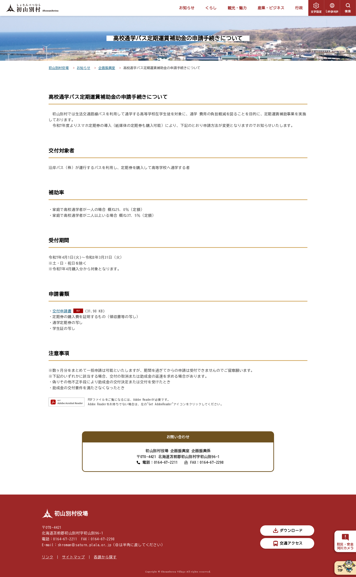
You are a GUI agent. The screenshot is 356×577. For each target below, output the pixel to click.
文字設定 (316, 11)
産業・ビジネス (271, 8)
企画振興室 (106, 68)
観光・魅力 (237, 8)
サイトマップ (73, 557)
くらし (211, 8)
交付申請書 (62, 311)
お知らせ (186, 8)
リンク (47, 557)
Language (332, 11)
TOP (340, 570)
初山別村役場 (59, 68)
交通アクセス (291, 543)
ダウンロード (291, 530)
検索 (348, 11)
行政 (299, 8)
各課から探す (105, 557)
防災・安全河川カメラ (345, 546)
